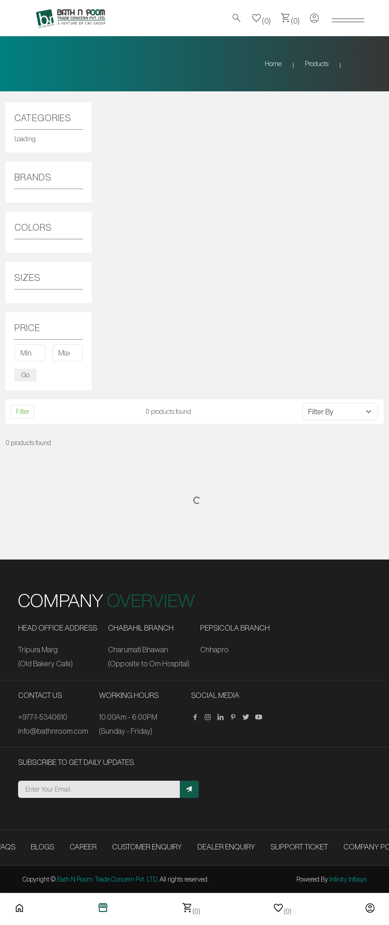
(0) (261, 18)
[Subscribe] (189, 789)
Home (273, 64)
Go (25, 375)
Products (316, 64)
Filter (22, 411)
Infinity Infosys (347, 879)
